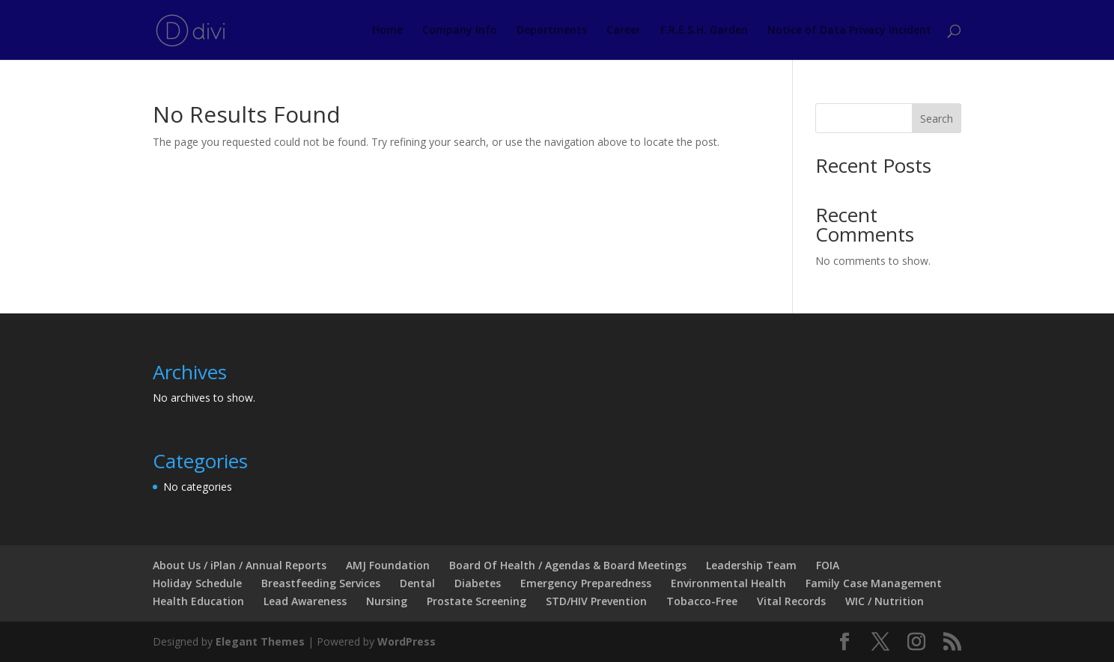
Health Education (198, 601)
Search (936, 118)
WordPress (406, 641)
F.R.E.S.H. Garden (704, 31)
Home (387, 31)
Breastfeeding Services (320, 583)
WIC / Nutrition (884, 601)
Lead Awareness (305, 601)
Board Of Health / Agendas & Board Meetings (568, 565)
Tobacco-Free (701, 601)
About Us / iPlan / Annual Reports (239, 565)
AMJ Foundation (388, 565)
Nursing (386, 601)
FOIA (827, 565)
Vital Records (791, 601)
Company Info (459, 31)
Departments (552, 31)
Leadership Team (751, 565)
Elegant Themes (260, 641)
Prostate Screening (476, 601)
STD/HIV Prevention (596, 601)
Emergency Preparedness (585, 583)
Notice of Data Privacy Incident (849, 31)
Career (623, 31)
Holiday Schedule (197, 583)
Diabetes (477, 583)
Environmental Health (728, 583)
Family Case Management (874, 583)
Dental (417, 583)
